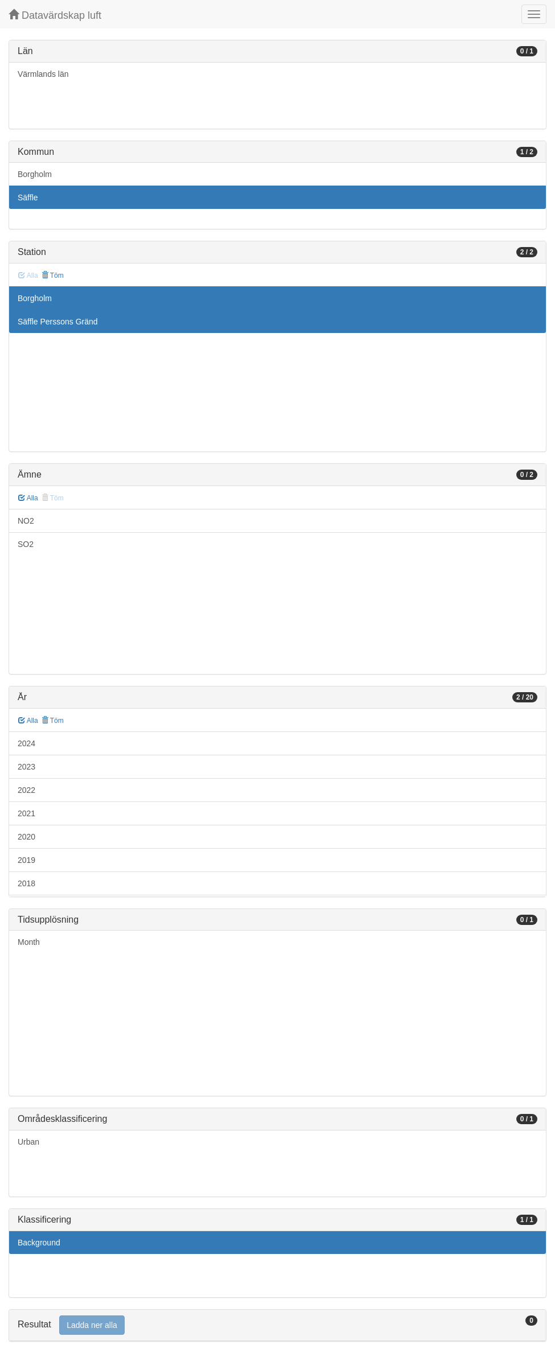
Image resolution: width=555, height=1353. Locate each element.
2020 (26, 836)
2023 (26, 766)
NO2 (26, 520)
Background (39, 1242)
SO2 (26, 544)
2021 (26, 813)
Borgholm (35, 174)
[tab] (277, 1325)
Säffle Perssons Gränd (58, 321)
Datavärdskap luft (55, 15)
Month (29, 942)
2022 (26, 790)
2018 (26, 883)
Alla (28, 498)
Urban (28, 1141)
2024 (26, 743)
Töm (53, 275)
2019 (26, 860)
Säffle (28, 197)
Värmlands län (43, 74)
